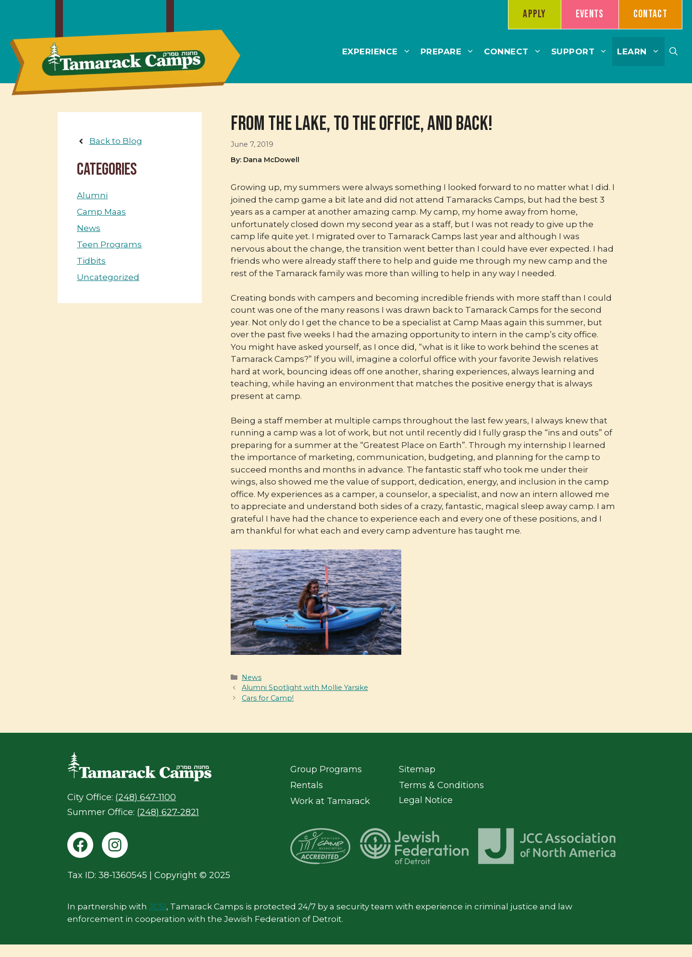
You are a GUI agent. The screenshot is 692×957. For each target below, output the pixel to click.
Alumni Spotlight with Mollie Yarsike (305, 687)
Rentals (306, 785)
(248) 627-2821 (168, 812)
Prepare (450, 51)
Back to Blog (115, 141)
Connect (515, 51)
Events (590, 14)
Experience (379, 51)
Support (582, 51)
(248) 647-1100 (145, 797)
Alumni (92, 195)
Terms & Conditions (441, 785)
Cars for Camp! (268, 698)
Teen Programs (109, 244)
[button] (673, 51)
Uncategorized (108, 277)
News (251, 677)
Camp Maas (101, 212)
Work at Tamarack (330, 801)
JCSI (157, 906)
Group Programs (326, 769)
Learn (641, 51)
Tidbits (91, 261)
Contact (650, 14)
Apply (534, 14)
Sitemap (417, 769)
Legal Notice (426, 800)
